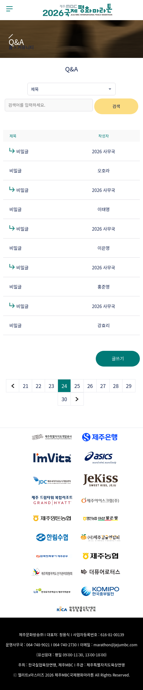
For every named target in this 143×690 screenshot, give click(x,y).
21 (25, 386)
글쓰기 (118, 358)
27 (103, 386)
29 (129, 386)
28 (116, 386)
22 (38, 386)
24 (64, 386)
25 (77, 386)
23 (51, 386)
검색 (116, 106)
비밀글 (22, 151)
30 (64, 399)
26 (90, 386)
